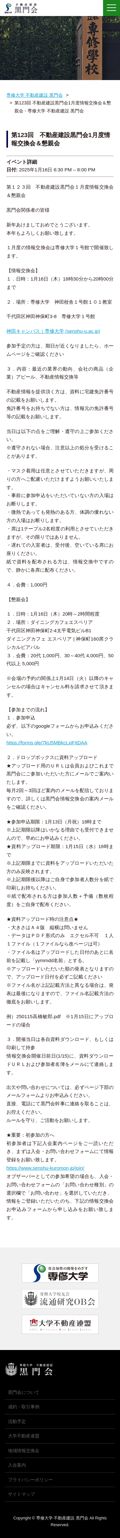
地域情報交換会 (23, 1450)
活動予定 (17, 1421)
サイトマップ (21, 1494)
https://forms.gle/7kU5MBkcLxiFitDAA (46, 742)
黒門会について (23, 1392)
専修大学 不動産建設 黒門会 (23, 8)
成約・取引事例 (23, 1406)
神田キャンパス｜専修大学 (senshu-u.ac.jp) (53, 331)
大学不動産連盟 (23, 1435)
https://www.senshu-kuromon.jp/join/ (45, 1168)
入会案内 (17, 1465)
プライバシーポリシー (30, 1479)
